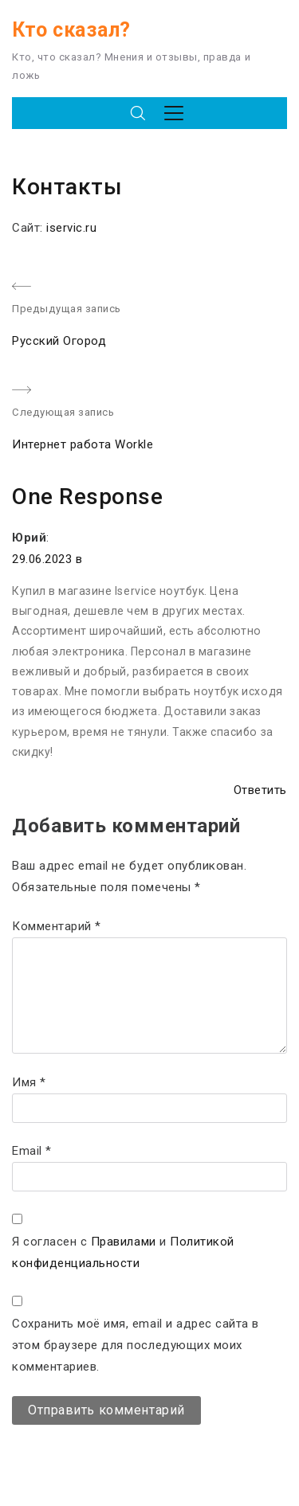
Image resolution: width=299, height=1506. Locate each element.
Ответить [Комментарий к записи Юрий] (260, 790)
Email (32, 1151)
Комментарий (56, 926)
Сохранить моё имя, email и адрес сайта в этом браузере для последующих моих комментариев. (135, 1345)
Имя (29, 1082)
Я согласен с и (123, 1252)
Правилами (123, 1241)
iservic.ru (71, 228)
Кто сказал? (71, 29)
